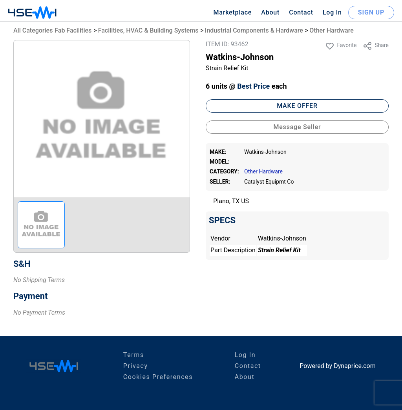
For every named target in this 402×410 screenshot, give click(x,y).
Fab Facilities (73, 30)
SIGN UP (371, 12)
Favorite (340, 46)
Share (376, 46)
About (270, 12)
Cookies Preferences (158, 377)
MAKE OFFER (297, 105)
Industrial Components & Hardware (254, 30)
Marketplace (232, 12)
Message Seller (297, 127)
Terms (133, 355)
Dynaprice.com (355, 366)
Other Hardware (331, 30)
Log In (332, 12)
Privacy (135, 366)
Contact (301, 12)
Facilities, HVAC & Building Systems (148, 30)
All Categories (33, 30)
